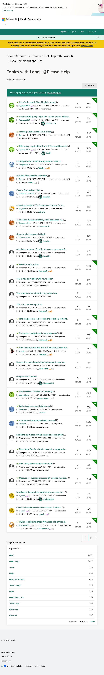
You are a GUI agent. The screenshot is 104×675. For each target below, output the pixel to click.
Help (82, 31)
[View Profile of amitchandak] (48, 499)
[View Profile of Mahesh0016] (48, 383)
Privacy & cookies (8, 652)
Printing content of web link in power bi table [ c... (39, 161)
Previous (73, 621)
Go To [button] (90, 32)
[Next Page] (95, 538)
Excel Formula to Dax (29, 264)
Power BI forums (17, 56)
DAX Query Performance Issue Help (35, 463)
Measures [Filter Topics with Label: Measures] (13, 609)
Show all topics (54, 92)
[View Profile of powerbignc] (24, 395)
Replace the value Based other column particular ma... (41, 362)
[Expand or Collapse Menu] (4, 26)
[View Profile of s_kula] (21, 351)
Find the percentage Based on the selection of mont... (43, 318)
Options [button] (88, 85)
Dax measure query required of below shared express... (44, 116)
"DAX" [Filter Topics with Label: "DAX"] (12, 567)
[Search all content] (68, 37)
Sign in (73, 31)
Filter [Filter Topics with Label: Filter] (11, 591)
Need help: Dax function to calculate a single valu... (42, 449)
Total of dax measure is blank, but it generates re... (40, 219)
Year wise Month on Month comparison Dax (36, 293)
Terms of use (6, 656)
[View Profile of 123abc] (41, 168)
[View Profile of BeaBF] (48, 153)
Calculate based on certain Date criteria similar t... (39, 507)
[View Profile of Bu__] (21, 135)
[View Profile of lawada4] (22, 409)
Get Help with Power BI (59, 56)
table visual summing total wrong (34, 406)
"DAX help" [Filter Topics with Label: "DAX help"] (14, 603)
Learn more (8, 10)
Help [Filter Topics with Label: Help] (11, 573)
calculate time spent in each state (31, 175)
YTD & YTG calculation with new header (34, 278)
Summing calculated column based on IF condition (40, 434)
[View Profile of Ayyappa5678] (24, 105)
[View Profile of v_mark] (22, 495)
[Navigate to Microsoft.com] (9, 19)
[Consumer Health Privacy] (35, 666)
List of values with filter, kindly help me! (37, 102)
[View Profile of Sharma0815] (24, 525)
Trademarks (6, 661)
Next (92, 621)
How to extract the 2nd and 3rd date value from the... (43, 347)
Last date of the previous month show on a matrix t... (40, 492)
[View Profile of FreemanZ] (42, 271)
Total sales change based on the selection (38, 333)
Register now (87, 45)
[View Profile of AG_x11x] (22, 208)
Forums (36, 56)
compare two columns (26, 376)
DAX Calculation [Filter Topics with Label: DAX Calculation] (16, 579)
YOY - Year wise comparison (29, 304)
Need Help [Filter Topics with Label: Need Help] (14, 561)
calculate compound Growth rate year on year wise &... (41, 249)
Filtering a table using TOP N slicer (35, 131)
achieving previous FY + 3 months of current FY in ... (40, 205)
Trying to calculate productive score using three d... (42, 521)
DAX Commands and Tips (26, 61)
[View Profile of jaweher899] (43, 368)
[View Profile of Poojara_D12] (51, 123)
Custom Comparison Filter (28, 190)
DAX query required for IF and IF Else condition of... (43, 146)
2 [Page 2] (91, 538)
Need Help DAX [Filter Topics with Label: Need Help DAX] (16, 597)
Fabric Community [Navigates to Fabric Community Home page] (30, 19)
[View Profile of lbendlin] (46, 197)
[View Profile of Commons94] (24, 223)
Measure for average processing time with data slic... (43, 477)
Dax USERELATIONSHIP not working (36, 391)
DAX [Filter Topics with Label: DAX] (11, 555)
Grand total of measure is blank (30, 234)
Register (63, 31)
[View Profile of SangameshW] (24, 164)
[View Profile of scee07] (30, 182)
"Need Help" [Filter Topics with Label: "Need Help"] (15, 585)
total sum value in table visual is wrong (37, 420)
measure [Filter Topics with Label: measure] (13, 615)
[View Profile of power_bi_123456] (26, 193)
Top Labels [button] (14, 548)
